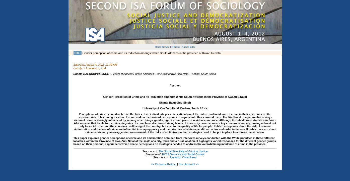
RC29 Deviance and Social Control (183, 154)
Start (157, 47)
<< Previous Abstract (163, 164)
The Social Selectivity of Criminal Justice (183, 151)
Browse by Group (171, 47)
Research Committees (183, 157)
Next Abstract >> (189, 164)
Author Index (188, 47)
